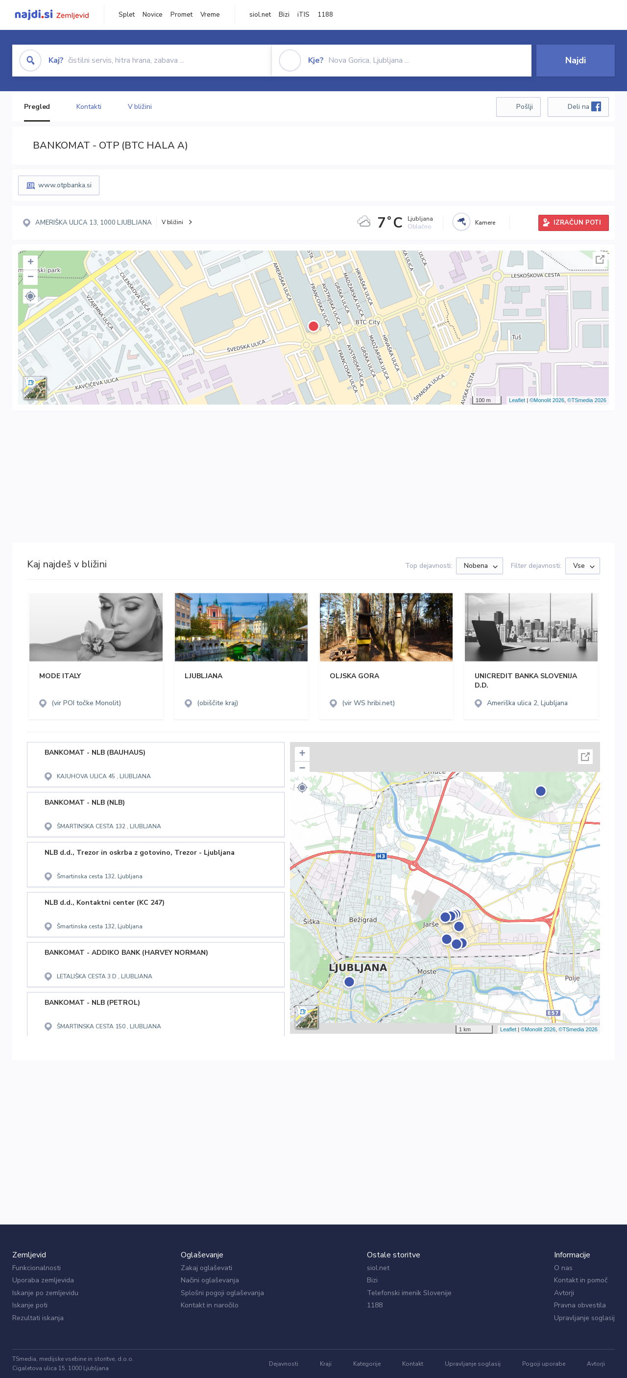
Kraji (326, 1364)
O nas (563, 1268)
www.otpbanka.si (65, 185)
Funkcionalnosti (36, 1268)
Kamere (485, 223)
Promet (181, 14)
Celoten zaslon (600, 259)
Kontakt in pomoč (580, 1280)
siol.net (260, 14)
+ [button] (30, 262)
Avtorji (564, 1293)
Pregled (37, 106)
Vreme (210, 14)
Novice (153, 14)
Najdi (575, 60)
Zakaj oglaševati (206, 1268)
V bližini (140, 106)
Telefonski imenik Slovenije (409, 1293)
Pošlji (524, 106)
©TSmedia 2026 (586, 400)
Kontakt (412, 1364)
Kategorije (367, 1364)
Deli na (584, 106)
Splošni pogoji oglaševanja (222, 1293)
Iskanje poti (30, 1305)
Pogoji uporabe (543, 1364)
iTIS (303, 14)
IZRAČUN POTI (577, 222)
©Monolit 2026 (547, 400)
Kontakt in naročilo (210, 1305)
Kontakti (88, 106)
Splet (127, 14)
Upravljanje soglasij (584, 1318)
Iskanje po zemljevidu (45, 1293)
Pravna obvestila (580, 1305)
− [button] (30, 277)
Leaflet (517, 400)
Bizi (284, 14)
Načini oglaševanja (210, 1280)
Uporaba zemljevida (43, 1280)
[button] (30, 296)
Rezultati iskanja (38, 1318)
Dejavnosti (283, 1364)
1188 (325, 14)
